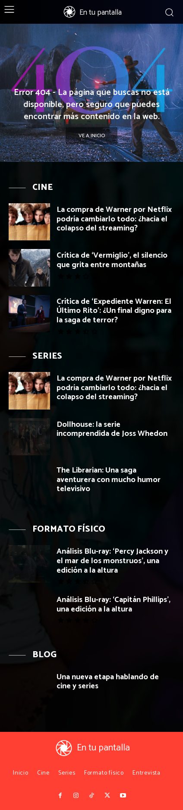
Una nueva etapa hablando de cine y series (108, 682)
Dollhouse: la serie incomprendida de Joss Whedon (112, 429)
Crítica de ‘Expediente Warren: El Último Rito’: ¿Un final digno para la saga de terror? (114, 311)
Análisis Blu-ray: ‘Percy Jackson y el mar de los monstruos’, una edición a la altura (112, 561)
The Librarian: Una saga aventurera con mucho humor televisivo (109, 479)
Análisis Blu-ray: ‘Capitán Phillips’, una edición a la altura (113, 604)
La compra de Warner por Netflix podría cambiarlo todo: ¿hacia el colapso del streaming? (114, 219)
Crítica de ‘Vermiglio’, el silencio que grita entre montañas (112, 260)
